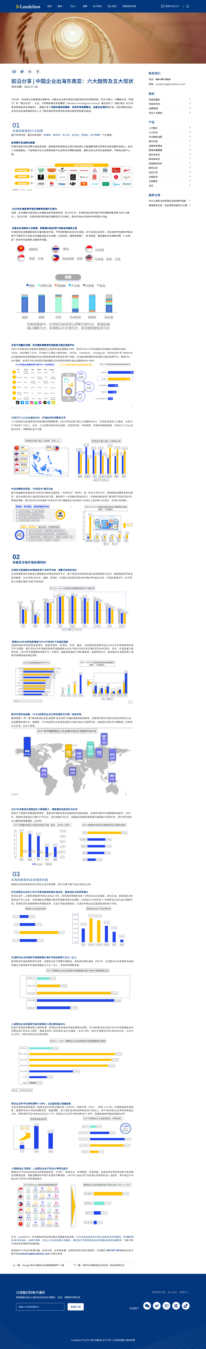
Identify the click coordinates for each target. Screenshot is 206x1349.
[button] (170, 6)
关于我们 (97, 6)
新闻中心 (184, 1292)
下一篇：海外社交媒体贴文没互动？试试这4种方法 (99, 1265)
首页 (49, 6)
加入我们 (112, 6)
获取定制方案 (129, 6)
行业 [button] (72, 6)
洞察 (85, 6)
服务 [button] (60, 6)
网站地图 (119, 1340)
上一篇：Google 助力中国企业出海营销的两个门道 (38, 1265)
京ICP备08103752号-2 (102, 1340)
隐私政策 (130, 1340)
